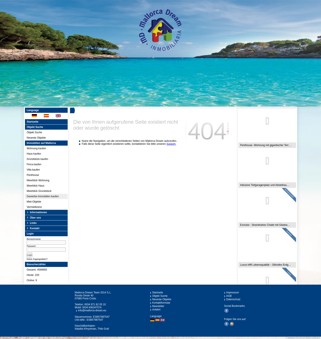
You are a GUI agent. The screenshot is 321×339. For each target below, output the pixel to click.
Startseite (32, 121)
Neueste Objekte (36, 137)
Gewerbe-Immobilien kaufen (43, 196)
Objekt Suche (34, 132)
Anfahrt (156, 309)
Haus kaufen (34, 153)
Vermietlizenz (34, 207)
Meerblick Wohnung (38, 180)
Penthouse (33, 175)
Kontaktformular (161, 302)
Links (33, 223)
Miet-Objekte (34, 201)
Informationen (38, 212)
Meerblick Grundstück (39, 191)
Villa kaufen (33, 169)
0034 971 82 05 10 (95, 304)
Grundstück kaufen (37, 159)
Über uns (35, 217)
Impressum (232, 292)
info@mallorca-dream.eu (92, 310)
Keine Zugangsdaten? (37, 259)
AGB (229, 295)
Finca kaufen (34, 164)
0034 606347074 (91, 307)
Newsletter (158, 306)
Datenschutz (233, 299)
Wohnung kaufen (36, 148)
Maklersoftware (312, 338)
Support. (171, 143)
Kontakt (34, 228)
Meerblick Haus (35, 185)
